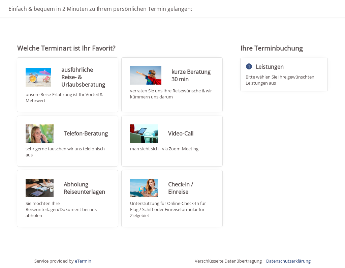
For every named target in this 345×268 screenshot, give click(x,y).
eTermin (83, 261)
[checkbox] (67, 84)
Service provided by (62, 261)
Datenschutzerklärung (288, 261)
